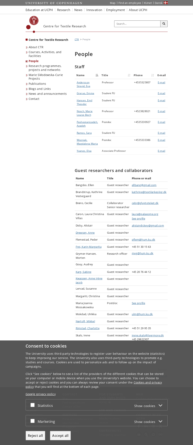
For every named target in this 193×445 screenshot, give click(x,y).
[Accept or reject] (33, 405)
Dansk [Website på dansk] (159, 3)
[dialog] (96, 392)
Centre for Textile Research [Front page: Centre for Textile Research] (48, 40)
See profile (138, 218)
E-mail (161, 82)
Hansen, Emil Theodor (85, 102)
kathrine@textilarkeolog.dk (149, 192)
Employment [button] (115, 10)
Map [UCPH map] (113, 3)
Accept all (60, 435)
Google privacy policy (41, 394)
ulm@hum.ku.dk (142, 314)
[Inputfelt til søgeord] (137, 23)
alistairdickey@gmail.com (148, 225)
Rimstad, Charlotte (87, 328)
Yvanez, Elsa (84, 151)
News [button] (78, 10)
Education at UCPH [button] (39, 10)
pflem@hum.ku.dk (143, 239)
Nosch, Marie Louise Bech (85, 113)
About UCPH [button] (138, 10)
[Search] (164, 23)
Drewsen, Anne (85, 232)
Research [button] (63, 10)
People (34, 61)
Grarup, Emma (85, 93)
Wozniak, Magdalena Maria (87, 141)
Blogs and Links (40, 89)
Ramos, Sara (84, 133)
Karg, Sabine (83, 272)
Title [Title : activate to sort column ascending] (105, 75)
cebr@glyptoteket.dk (145, 203)
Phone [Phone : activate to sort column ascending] (138, 75)
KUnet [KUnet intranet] (148, 3)
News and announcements (48, 94)
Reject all (35, 435)
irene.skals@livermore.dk (148, 335)
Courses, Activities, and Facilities (45, 54)
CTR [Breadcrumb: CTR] (77, 39)
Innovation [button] (94, 10)
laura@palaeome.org (145, 214)
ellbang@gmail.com (144, 185)
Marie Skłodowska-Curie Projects (46, 77)
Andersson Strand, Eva (83, 84)
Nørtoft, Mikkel (85, 321)
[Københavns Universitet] (32, 24)
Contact (34, 99)
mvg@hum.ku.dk (142, 253)
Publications (37, 84)
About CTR (36, 47)
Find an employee (130, 3)
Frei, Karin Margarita (89, 247)
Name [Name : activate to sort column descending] (80, 75)
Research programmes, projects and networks (45, 68)
